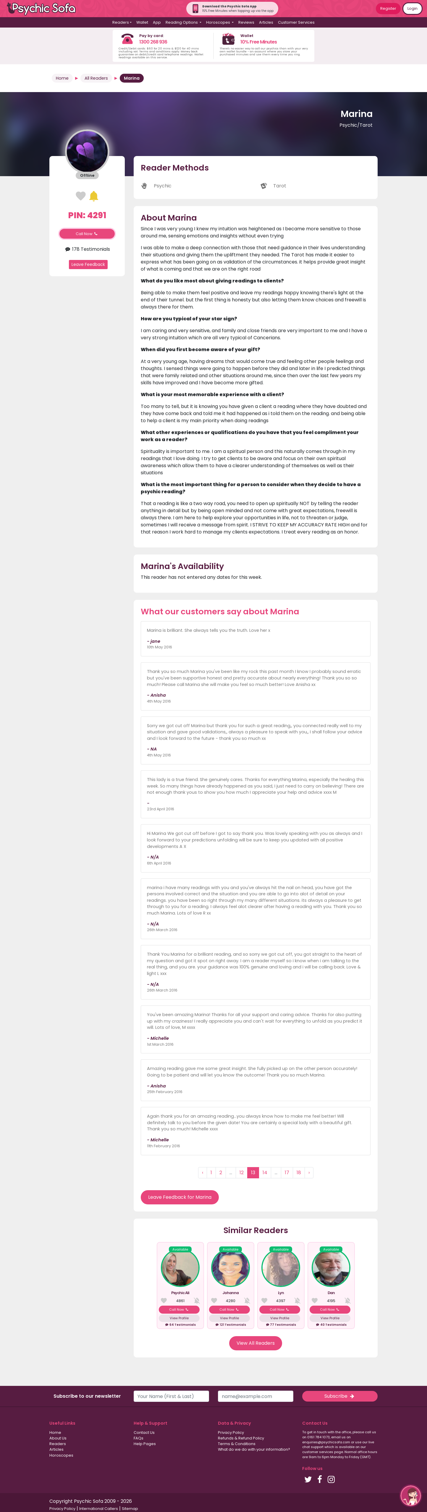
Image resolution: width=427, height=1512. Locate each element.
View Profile (179, 1318)
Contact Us (144, 1432)
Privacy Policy (231, 1432)
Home (62, 78)
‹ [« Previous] (202, 1172)
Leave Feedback (88, 264)
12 (242, 1172)
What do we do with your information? (254, 1449)
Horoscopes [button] (218, 22)
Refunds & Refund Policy (241, 1438)
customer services (317, 1452)
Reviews (246, 22)
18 (299, 1172)
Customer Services (296, 22)
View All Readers (256, 1343)
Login (412, 8)
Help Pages (145, 1443)
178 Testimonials (87, 249)
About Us (58, 1438)
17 (287, 1172)
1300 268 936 (153, 41)
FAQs (138, 1438)
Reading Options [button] (182, 22)
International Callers (98, 1508)
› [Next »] (309, 1172)
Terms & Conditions (236, 1443)
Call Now (87, 233)
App (157, 22)
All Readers (96, 78)
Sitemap (130, 1508)
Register (388, 8)
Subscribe (339, 1396)
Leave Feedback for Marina (179, 1197)
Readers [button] (120, 22)
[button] (410, 1495)
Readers (57, 1443)
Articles (266, 22)
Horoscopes (61, 1455)
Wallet (142, 22)
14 (265, 1172)
